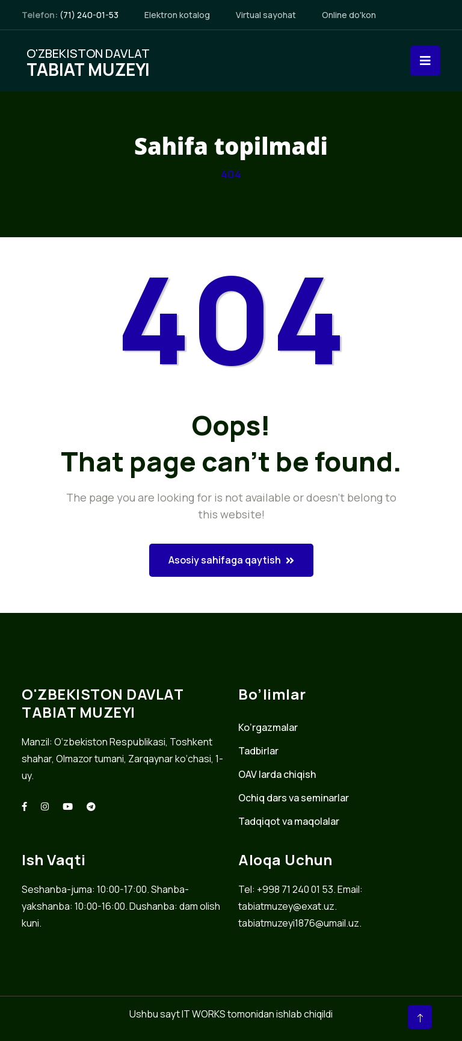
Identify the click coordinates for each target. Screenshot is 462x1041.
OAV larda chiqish (277, 774)
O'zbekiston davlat (88, 60)
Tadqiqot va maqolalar (288, 821)
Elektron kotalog (177, 14)
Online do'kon (349, 14)
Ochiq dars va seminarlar (293, 797)
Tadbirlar (258, 750)
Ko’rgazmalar (268, 727)
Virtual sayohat (266, 14)
